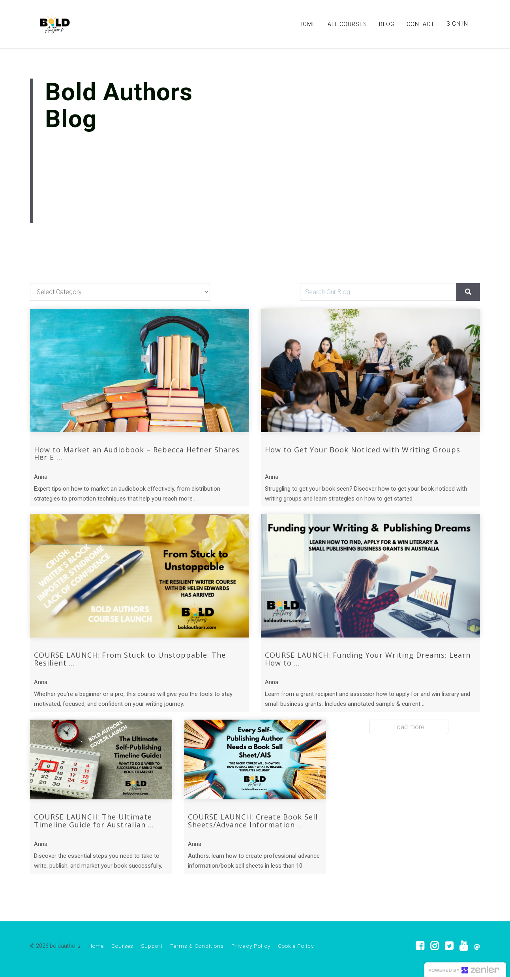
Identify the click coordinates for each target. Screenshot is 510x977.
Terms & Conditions (197, 946)
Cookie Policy (296, 946)
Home (96, 946)
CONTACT (421, 24)
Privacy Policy (250, 946)
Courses (122, 946)
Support (152, 946)
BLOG (387, 24)
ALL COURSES (347, 24)
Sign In (457, 24)
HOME (307, 24)
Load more (409, 727)
